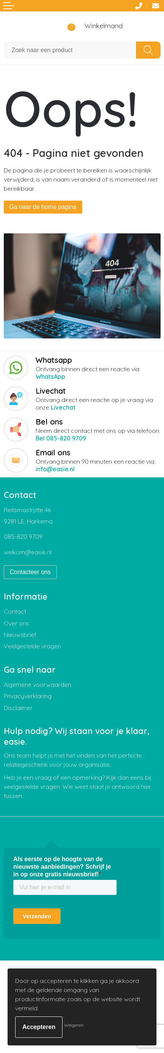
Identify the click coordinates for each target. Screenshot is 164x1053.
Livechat (63, 407)
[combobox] (70, 50)
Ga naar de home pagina (43, 207)
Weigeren (74, 1025)
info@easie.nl (55, 469)
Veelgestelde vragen (32, 646)
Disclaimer (18, 708)
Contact (15, 611)
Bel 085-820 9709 (61, 438)
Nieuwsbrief (20, 634)
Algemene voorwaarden (37, 684)
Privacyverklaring (28, 696)
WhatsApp (50, 376)
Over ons (16, 623)
